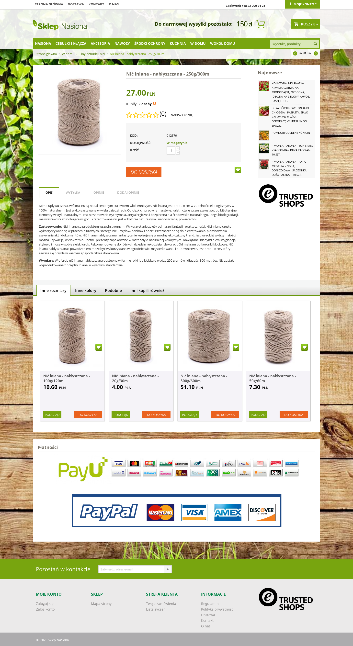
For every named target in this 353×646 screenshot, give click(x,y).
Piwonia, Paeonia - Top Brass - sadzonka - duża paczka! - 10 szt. (292, 150)
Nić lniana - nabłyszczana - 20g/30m (135, 378)
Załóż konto (45, 609)
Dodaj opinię (128, 192)
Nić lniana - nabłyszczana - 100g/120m (66, 378)
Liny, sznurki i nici (92, 54)
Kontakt (96, 4)
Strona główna (49, 4)
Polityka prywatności (217, 609)
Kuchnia (178, 43)
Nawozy (122, 43)
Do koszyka (144, 172)
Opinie (98, 192)
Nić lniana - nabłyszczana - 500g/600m (204, 378)
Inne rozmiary (53, 290)
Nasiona (43, 43)
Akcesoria (100, 43)
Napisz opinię (182, 115)
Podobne (113, 290)
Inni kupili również (147, 290)
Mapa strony (101, 603)
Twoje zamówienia (161, 603)
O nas (114, 4)
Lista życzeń (156, 609)
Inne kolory (85, 290)
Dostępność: (140, 143)
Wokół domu (222, 43)
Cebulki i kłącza (71, 43)
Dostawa (76, 4)
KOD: (134, 135)
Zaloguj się (45, 603)
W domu (198, 43)
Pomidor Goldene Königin (291, 132)
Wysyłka (73, 192)
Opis (49, 192)
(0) (162, 114)
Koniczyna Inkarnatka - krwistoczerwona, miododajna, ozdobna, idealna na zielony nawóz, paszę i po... (291, 92)
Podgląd (52, 414)
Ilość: (135, 150)
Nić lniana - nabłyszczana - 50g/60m (272, 378)
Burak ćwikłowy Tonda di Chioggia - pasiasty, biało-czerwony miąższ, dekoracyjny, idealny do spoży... (290, 116)
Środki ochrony (149, 43)
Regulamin (210, 603)
